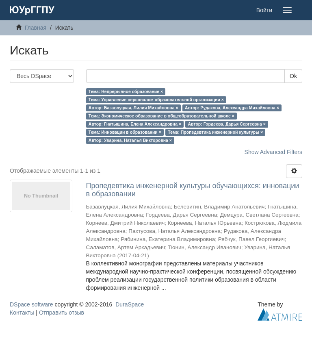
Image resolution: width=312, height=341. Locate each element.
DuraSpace (129, 304)
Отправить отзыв (61, 312)
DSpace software (31, 304)
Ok (293, 76)
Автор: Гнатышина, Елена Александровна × (135, 124)
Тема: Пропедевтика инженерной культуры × (215, 132)
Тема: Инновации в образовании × (125, 132)
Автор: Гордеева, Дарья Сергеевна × (227, 124)
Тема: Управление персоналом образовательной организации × (156, 99)
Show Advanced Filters (273, 152)
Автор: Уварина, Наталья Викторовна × (130, 140)
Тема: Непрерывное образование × (126, 91)
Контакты (22, 312)
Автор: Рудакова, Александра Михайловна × (232, 107)
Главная (35, 27)
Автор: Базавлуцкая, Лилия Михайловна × (133, 107)
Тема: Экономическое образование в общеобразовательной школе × (161, 115)
